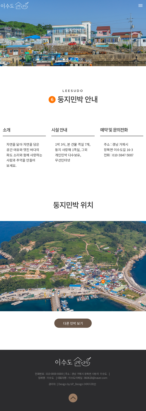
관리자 (52, 384)
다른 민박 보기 (73, 323)
